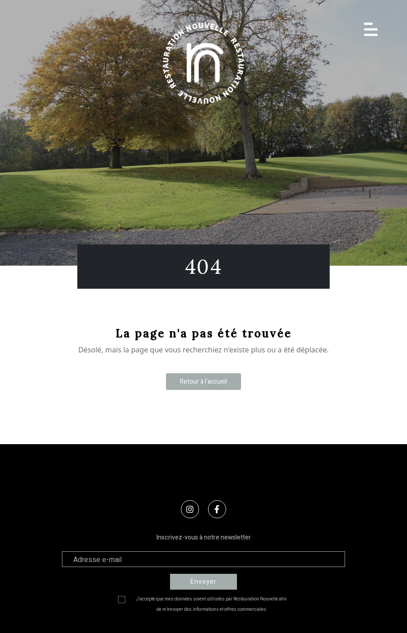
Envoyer (203, 581)
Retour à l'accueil (203, 381)
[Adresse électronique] (203, 559)
